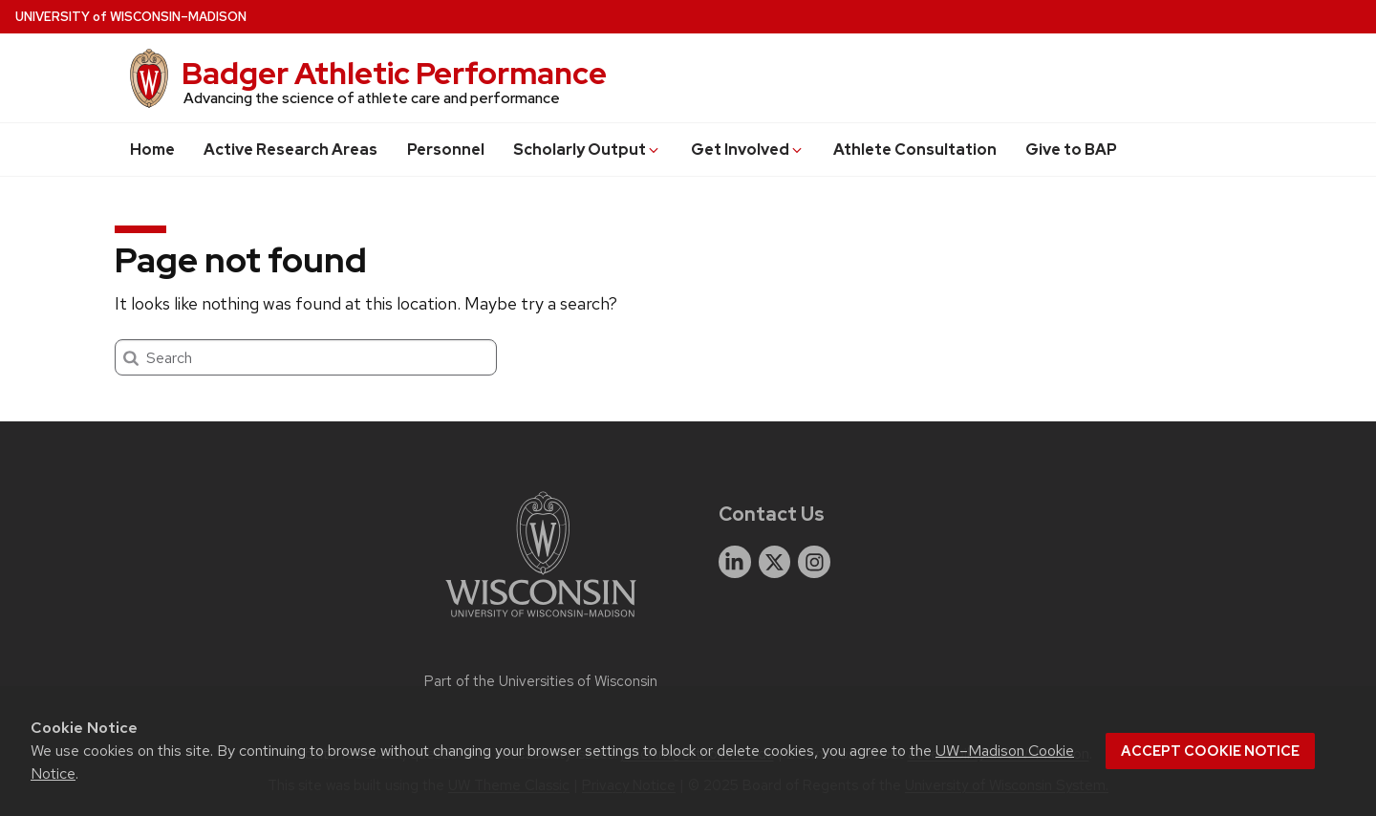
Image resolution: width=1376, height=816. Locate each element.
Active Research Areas (290, 150)
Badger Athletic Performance (394, 73)
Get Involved (748, 150)
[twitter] (775, 562)
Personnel (445, 150)
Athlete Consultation (915, 150)
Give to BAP (1071, 150)
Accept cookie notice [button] (1210, 751)
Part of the (540, 681)
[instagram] (814, 562)
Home (152, 150)
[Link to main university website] (540, 621)
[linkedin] (735, 562)
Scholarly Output (587, 150)
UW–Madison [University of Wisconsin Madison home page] (131, 17)
